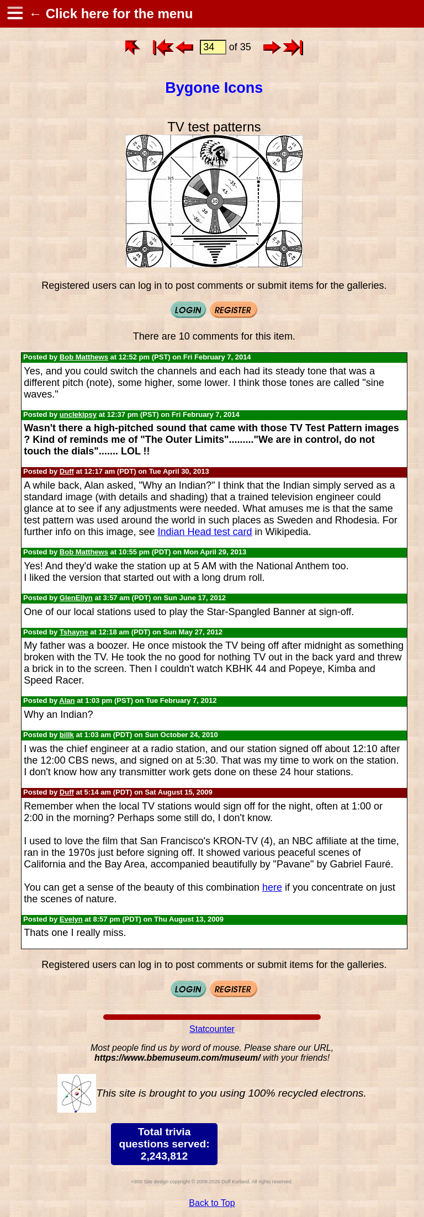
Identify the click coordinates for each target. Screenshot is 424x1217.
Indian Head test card (204, 531)
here (272, 887)
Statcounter (212, 1029)
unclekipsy (78, 414)
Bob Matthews (84, 357)
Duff (67, 471)
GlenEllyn (76, 598)
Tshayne (74, 632)
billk (67, 735)
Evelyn (71, 919)
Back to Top (212, 1203)
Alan (67, 700)
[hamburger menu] (14, 14)
